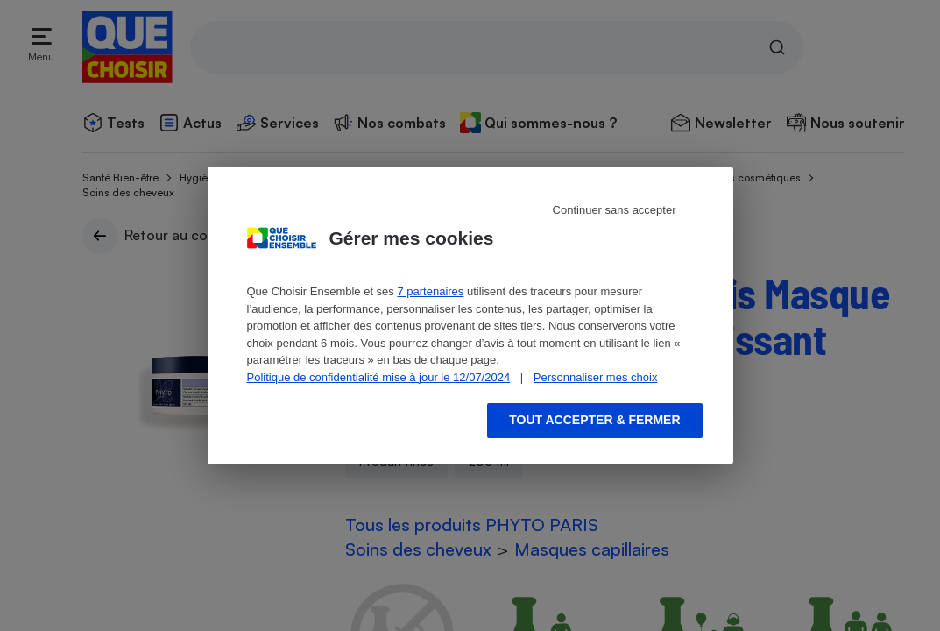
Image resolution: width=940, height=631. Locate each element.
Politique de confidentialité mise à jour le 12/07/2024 (379, 377)
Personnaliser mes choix (596, 377)
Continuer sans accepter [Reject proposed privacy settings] (614, 209)
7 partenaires (430, 291)
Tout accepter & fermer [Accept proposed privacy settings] (594, 420)
